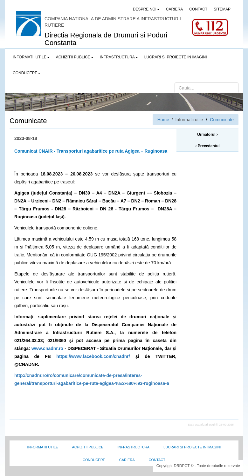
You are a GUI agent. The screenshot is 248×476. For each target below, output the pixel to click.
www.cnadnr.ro (47, 348)
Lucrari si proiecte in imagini (192, 447)
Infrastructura (133, 447)
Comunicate (222, 119)
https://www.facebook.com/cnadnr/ (93, 356)
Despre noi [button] (146, 9)
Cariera (127, 460)
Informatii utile (42, 447)
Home (163, 119)
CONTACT (198, 9)
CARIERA (174, 9)
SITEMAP (222, 9)
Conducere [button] (26, 73)
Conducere (94, 460)
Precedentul (207, 146)
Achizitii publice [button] (74, 57)
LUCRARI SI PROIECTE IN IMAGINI (175, 57)
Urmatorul (207, 134)
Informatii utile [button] (31, 57)
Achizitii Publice (87, 447)
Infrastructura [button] (119, 57)
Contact (157, 460)
